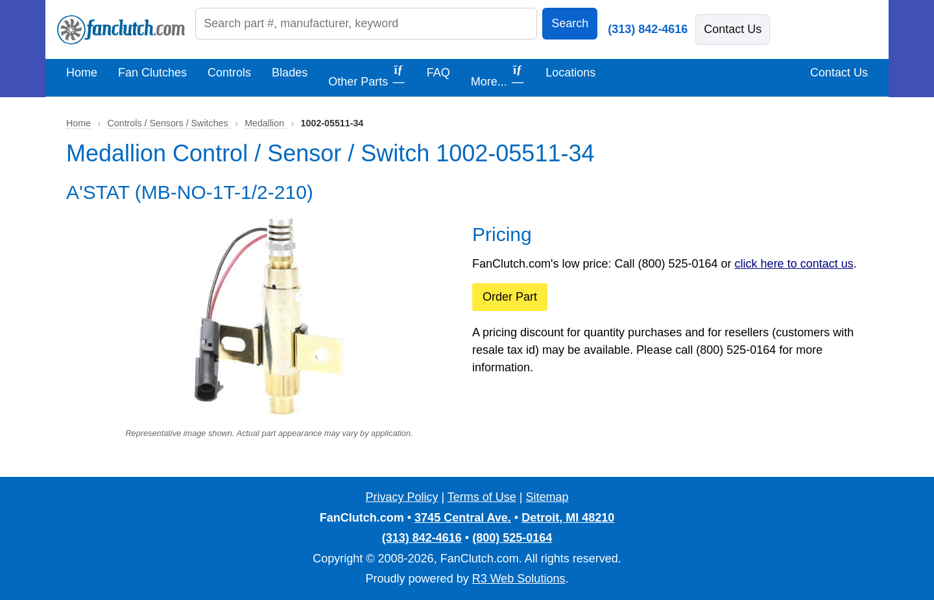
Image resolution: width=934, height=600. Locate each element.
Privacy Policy (401, 496)
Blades (289, 72)
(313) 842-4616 (648, 29)
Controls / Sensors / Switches (169, 123)
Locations (570, 72)
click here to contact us (794, 263)
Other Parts (367, 76)
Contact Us (732, 29)
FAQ (438, 72)
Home (81, 72)
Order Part (510, 296)
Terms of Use (482, 496)
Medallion (266, 123)
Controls (229, 72)
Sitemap (547, 496)
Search (569, 23)
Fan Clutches (152, 72)
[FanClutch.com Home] (121, 30)
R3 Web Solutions (519, 578)
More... (498, 76)
